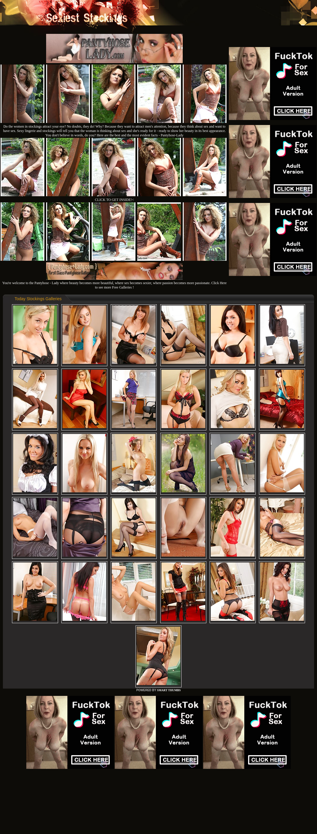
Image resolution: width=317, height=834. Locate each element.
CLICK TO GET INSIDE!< (114, 200)
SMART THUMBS (169, 690)
